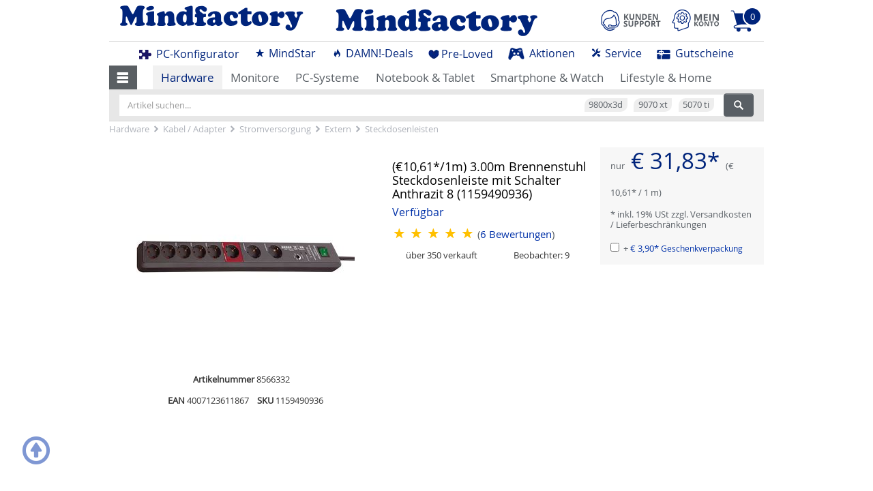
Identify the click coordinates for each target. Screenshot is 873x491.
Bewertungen (516, 234)
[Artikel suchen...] (421, 105)
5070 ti (696, 104)
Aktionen (541, 53)
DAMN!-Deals (372, 53)
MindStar (285, 53)
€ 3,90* (686, 248)
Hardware (187, 77)
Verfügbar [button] (418, 212)
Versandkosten (721, 214)
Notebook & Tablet (425, 77)
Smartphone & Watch (547, 77)
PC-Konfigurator (189, 53)
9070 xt (653, 104)
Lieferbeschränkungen (661, 224)
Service (616, 53)
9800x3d (606, 104)
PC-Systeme (327, 77)
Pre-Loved (460, 53)
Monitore (255, 77)
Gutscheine (695, 53)
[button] (123, 77)
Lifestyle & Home (666, 77)
